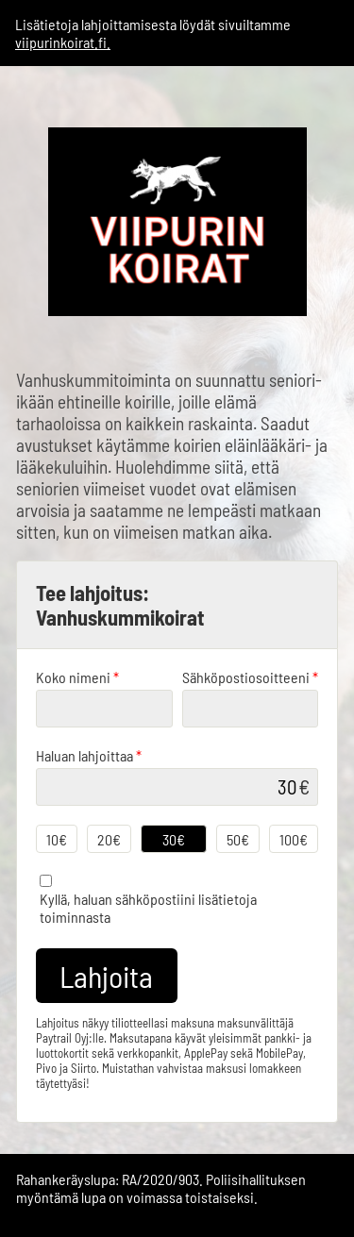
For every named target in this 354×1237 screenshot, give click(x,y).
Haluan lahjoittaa (89, 755)
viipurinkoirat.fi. (62, 42)
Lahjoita (106, 976)
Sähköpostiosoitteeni (250, 677)
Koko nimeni (77, 677)
